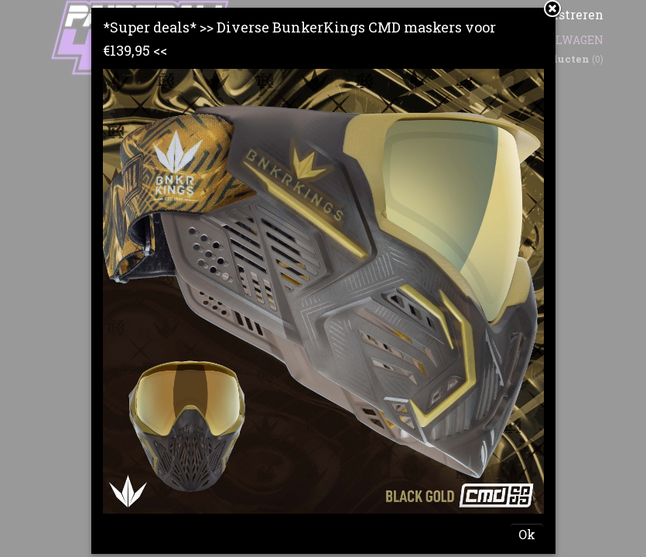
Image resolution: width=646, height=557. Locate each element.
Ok (526, 534)
